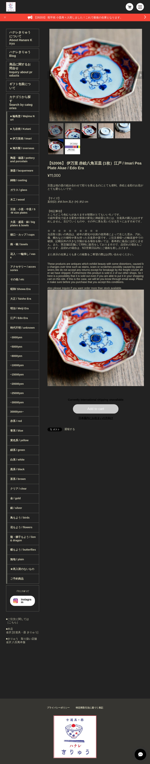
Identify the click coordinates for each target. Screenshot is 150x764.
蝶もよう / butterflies (23, 549)
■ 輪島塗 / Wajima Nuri (22, 118)
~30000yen (17, 402)
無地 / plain (17, 559)
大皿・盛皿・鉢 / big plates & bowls (22, 223)
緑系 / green (17, 449)
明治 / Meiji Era (19, 308)
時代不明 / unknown (22, 327)
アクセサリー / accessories (23, 268)
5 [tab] (122, 130)
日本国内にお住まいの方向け (95, 418)
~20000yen (17, 383)
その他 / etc (17, 279)
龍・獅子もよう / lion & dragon (23, 538)
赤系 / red (16, 420)
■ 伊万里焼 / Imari (21, 138)
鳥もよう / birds (20, 517)
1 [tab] (55, 130)
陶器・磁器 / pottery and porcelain (22, 159)
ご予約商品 (17, 578)
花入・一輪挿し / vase (23, 255)
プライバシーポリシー (58, 707)
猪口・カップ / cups (22, 234)
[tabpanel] (95, 75)
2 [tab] (72, 130)
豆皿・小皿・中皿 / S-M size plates (23, 211)
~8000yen (16, 355)
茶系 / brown (18, 478)
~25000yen (17, 393)
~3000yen (16, 337)
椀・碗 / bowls (19, 244)
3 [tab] (89, 130)
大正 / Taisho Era (20, 298)
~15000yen (17, 374)
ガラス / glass (18, 189)
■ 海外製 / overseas (22, 148)
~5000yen (16, 346)
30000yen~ (17, 411)
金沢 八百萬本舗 (15, 642)
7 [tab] (72, 146)
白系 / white (17, 459)
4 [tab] (106, 130)
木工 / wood (17, 199)
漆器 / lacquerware (21, 170)
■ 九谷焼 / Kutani (20, 128)
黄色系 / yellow (19, 440)
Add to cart (95, 409)
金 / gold (15, 498)
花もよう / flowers (21, 527)
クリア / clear (18, 488)
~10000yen (17, 365)
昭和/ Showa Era (20, 289)
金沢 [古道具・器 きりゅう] (22, 632)
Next (140, 75)
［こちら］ (12, 622)
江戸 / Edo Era (19, 318)
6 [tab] (55, 146)
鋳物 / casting (18, 180)
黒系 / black (17, 469)
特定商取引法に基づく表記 (89, 707)
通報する (69, 429)
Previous (51, 75)
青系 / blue (16, 430)
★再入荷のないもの (22, 568)
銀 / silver (16, 507)
